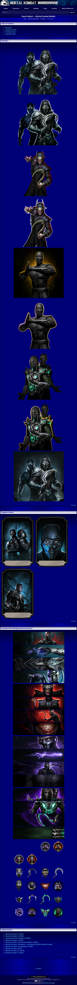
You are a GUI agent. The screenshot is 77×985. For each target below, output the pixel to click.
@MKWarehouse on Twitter (46, 982)
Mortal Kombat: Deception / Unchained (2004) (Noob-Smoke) (28, 944)
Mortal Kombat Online (47, 983)
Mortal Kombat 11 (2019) (15, 951)
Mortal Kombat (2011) (13, 949)
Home (25, 18)
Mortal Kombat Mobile (45, 16)
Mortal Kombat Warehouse (27, 983)
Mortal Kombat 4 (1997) (14, 940)
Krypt (45, 8)
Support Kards (10, 30)
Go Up (73, 505)
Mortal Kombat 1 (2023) (14, 953)
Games (6, 8)
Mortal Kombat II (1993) (14, 934)
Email (54, 982)
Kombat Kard (10, 32)
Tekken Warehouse (67, 8)
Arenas (26, 8)
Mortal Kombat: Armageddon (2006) (19, 946)
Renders (8, 28)
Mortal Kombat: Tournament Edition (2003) (21, 942)
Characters (16, 8)
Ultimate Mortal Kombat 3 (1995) (17, 938)
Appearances (10, 34)
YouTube (54, 8)
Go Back (38, 968)
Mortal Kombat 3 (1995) (14, 936)
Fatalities (36, 8)
